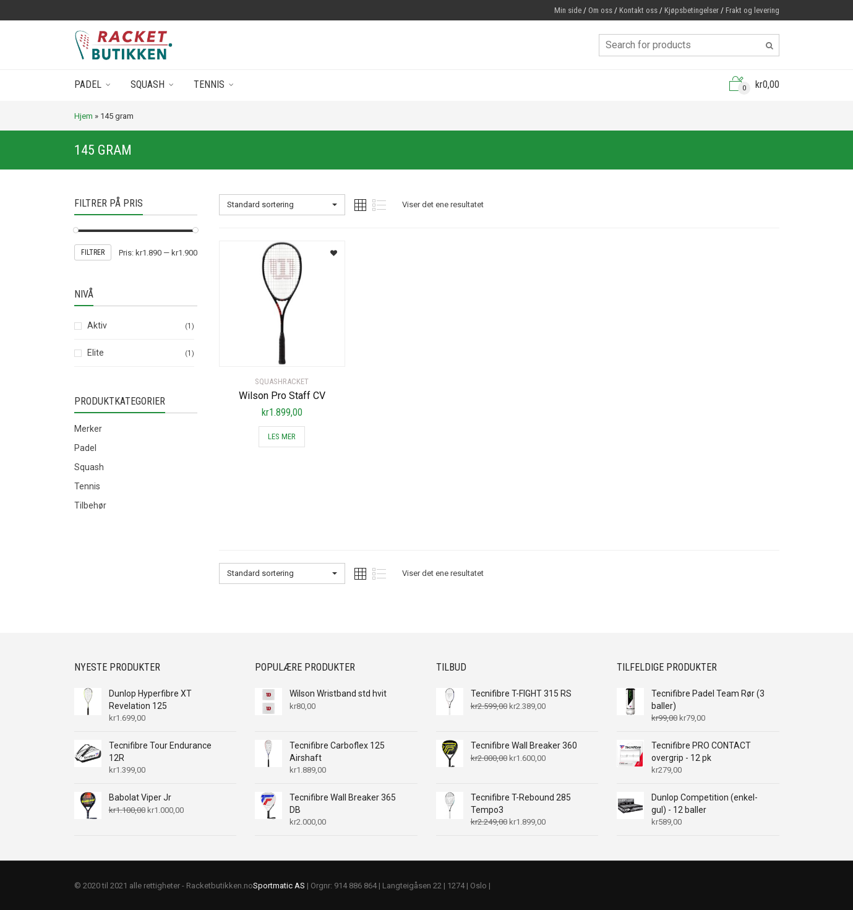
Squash (148, 84)
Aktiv (97, 325)
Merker (88, 429)
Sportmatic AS (279, 885)
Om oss (600, 10)
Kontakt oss (638, 10)
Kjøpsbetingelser (691, 10)
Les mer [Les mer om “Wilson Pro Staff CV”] (282, 436)
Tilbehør (90, 505)
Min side (567, 10)
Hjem (83, 116)
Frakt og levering (752, 10)
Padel (87, 84)
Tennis (209, 84)
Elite (95, 353)
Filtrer (93, 252)
